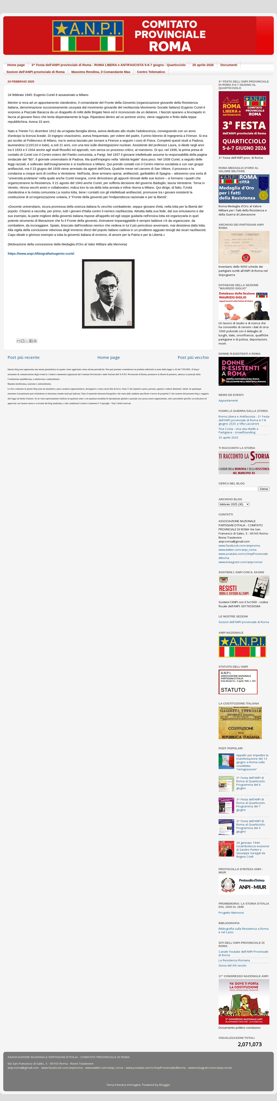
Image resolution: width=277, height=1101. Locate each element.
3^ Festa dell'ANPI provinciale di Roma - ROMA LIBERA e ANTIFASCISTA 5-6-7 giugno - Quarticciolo (109, 65)
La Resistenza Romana (234, 960)
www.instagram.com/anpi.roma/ (241, 562)
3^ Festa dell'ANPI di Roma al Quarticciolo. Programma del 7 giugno (251, 804)
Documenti (228, 65)
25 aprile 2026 (203, 65)
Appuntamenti (228, 400)
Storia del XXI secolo (232, 965)
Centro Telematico (151, 72)
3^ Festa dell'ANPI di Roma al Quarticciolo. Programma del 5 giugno (251, 826)
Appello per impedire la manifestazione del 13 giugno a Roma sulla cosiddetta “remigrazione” (252, 762)
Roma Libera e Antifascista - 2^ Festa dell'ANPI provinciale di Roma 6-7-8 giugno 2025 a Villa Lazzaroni (244, 419)
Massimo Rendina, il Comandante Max (100, 72)
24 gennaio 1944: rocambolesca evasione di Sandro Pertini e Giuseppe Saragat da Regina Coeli (252, 850)
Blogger (164, 1085)
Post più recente (24, 357)
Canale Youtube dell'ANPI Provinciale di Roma (243, 953)
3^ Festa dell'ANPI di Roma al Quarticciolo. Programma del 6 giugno (251, 783)
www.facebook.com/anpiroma (239, 545)
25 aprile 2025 (228, 437)
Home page (16, 65)
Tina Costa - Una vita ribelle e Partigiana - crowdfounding (238, 430)
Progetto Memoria (231, 913)
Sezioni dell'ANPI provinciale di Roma (35, 72)
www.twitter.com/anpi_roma (237, 550)
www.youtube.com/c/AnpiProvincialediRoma (156, 1068)
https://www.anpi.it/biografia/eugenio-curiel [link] (41, 253)
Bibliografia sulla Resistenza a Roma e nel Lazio (244, 930)
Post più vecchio (193, 357)
